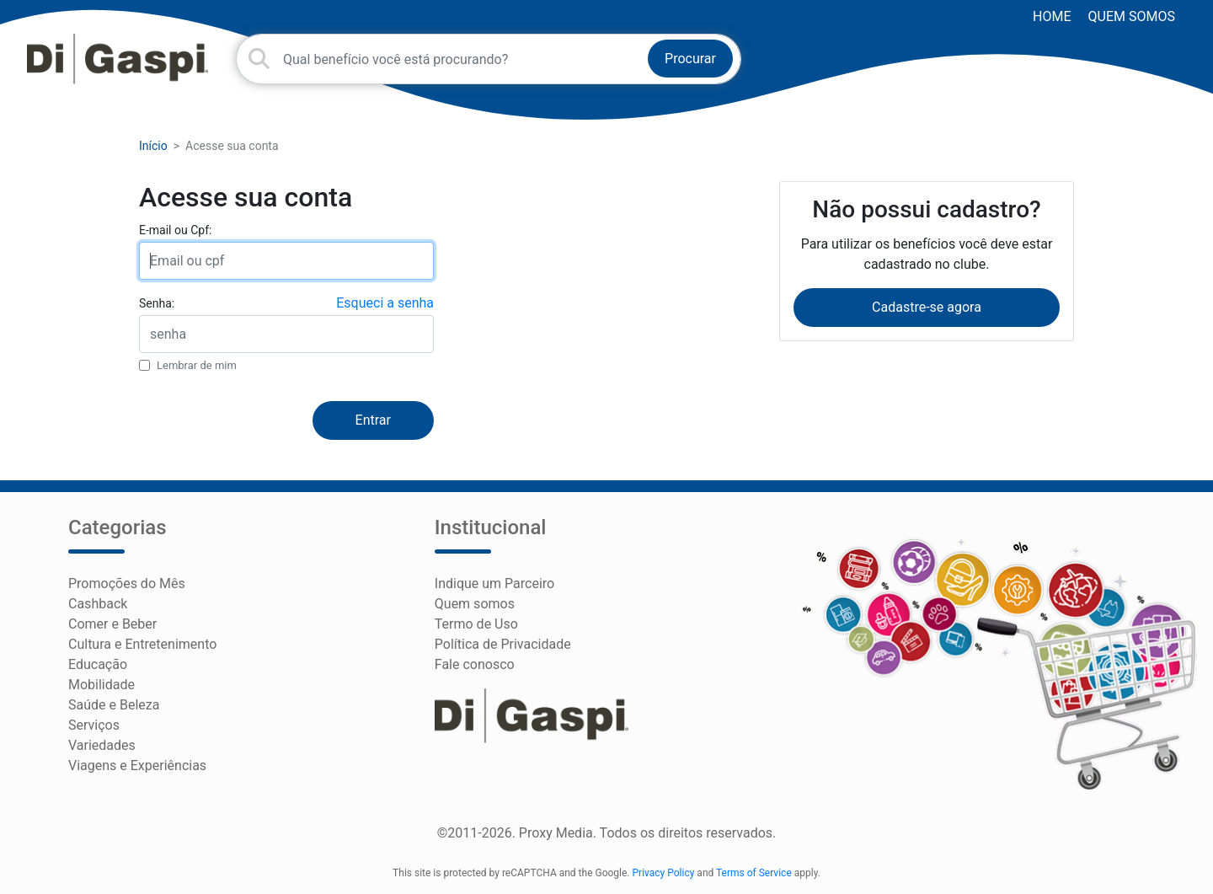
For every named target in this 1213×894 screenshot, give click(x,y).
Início (153, 146)
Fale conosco (475, 664)
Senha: (156, 303)
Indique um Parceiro (494, 583)
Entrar (373, 420)
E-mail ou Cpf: (175, 230)
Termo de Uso (476, 624)
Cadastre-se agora (926, 307)
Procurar (690, 59)
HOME (1052, 16)
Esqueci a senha (385, 303)
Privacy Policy (664, 873)
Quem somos (1131, 16)
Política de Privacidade (503, 644)
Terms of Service (754, 873)
